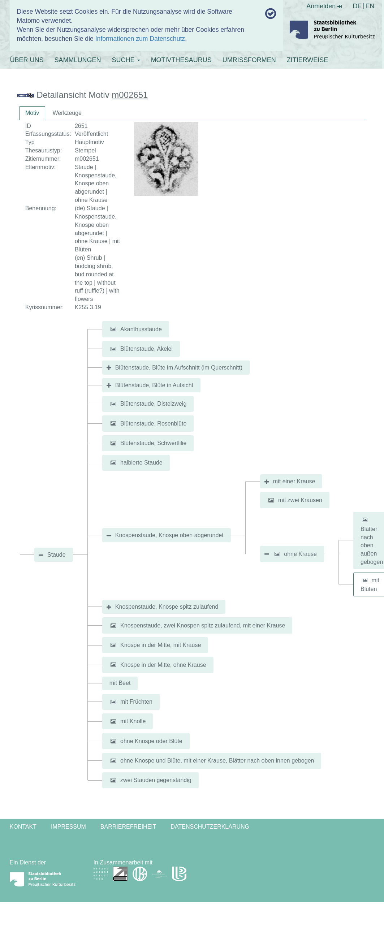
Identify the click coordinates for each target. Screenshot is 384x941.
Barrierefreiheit (128, 827)
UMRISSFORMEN (249, 60)
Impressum (68, 827)
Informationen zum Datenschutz (140, 38)
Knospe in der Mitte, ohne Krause (163, 664)
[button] (113, 329)
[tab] (32, 113)
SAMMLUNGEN (78, 60)
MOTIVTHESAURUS (181, 60)
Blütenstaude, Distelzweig (153, 404)
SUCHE (126, 60)
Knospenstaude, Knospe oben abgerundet (169, 535)
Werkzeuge (67, 113)
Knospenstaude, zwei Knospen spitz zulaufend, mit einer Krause (202, 625)
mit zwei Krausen (300, 500)
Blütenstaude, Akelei (146, 349)
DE (357, 6)
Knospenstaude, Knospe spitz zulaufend (167, 607)
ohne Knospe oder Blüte (151, 741)
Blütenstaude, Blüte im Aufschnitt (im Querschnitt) (178, 367)
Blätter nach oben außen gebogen (372, 545)
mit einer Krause (294, 481)
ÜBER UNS (27, 60)
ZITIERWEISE (307, 60)
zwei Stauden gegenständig (155, 780)
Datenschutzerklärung (210, 827)
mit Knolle (133, 721)
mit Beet (120, 683)
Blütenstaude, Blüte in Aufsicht (154, 385)
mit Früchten (136, 702)
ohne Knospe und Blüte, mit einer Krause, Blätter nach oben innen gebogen (217, 760)
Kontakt (23, 827)
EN (369, 6)
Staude (56, 555)
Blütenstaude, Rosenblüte (153, 423)
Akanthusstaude (141, 329)
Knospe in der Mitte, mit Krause (160, 645)
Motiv (32, 113)
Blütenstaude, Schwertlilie (153, 443)
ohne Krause (300, 554)
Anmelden (324, 6)
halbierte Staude (141, 462)
